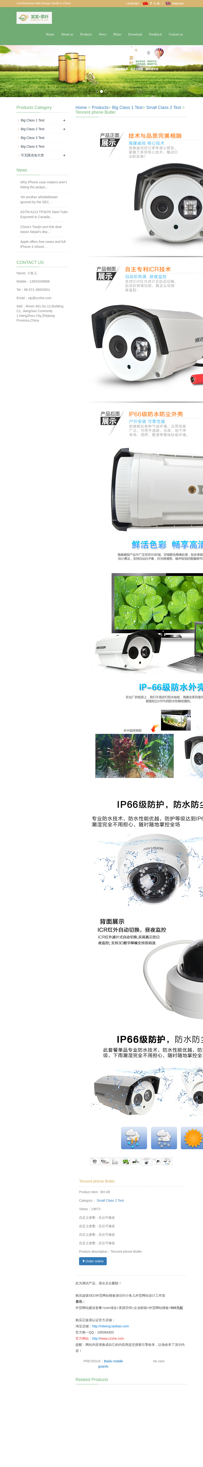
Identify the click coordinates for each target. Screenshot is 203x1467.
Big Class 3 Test (32, 138)
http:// (96, 1338)
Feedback (155, 34)
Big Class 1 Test (127, 107)
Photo (117, 34)
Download (135, 34)
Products (86, 34)
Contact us (176, 34)
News (102, 34)
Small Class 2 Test (163, 107)
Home (50, 34)
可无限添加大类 (32, 155)
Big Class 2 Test (32, 129)
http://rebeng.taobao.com (110, 1326)
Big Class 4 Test (32, 146)
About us (67, 34)
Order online (93, 1261)
